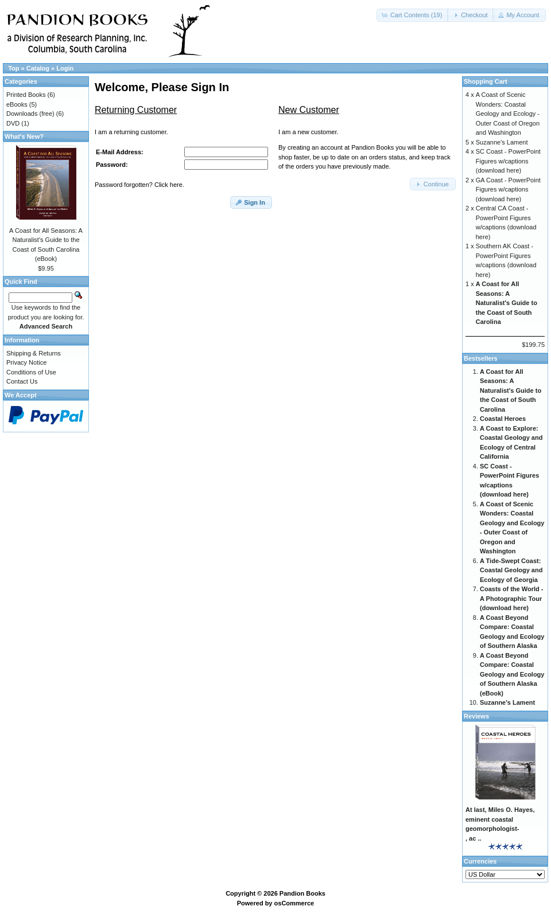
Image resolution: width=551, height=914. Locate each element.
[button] (413, 15)
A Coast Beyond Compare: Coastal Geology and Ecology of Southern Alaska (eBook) (512, 674)
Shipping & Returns (33, 353)
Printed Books (25, 94)
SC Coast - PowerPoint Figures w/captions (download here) (508, 161)
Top (13, 68)
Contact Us (21, 381)
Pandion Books (302, 893)
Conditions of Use (31, 372)
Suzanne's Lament (502, 142)
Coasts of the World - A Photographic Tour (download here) (511, 598)
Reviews (476, 716)
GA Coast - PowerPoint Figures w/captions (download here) (508, 189)
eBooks (17, 104)
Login (64, 68)
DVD (13, 123)
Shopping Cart (485, 81)
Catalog (37, 68)
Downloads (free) (30, 113)
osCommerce (294, 903)
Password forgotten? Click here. (139, 184)
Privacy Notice (26, 362)
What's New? (24, 136)
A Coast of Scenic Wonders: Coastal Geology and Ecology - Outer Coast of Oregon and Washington (508, 113)
